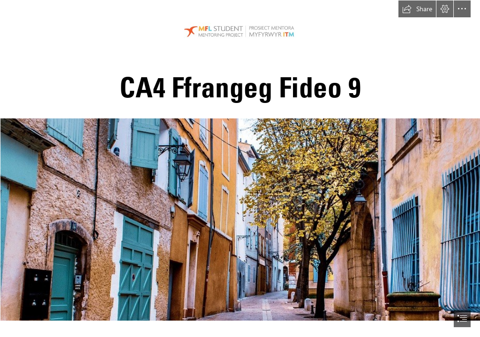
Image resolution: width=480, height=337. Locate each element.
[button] (417, 8)
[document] (240, 168)
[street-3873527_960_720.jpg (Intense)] (240, 219)
